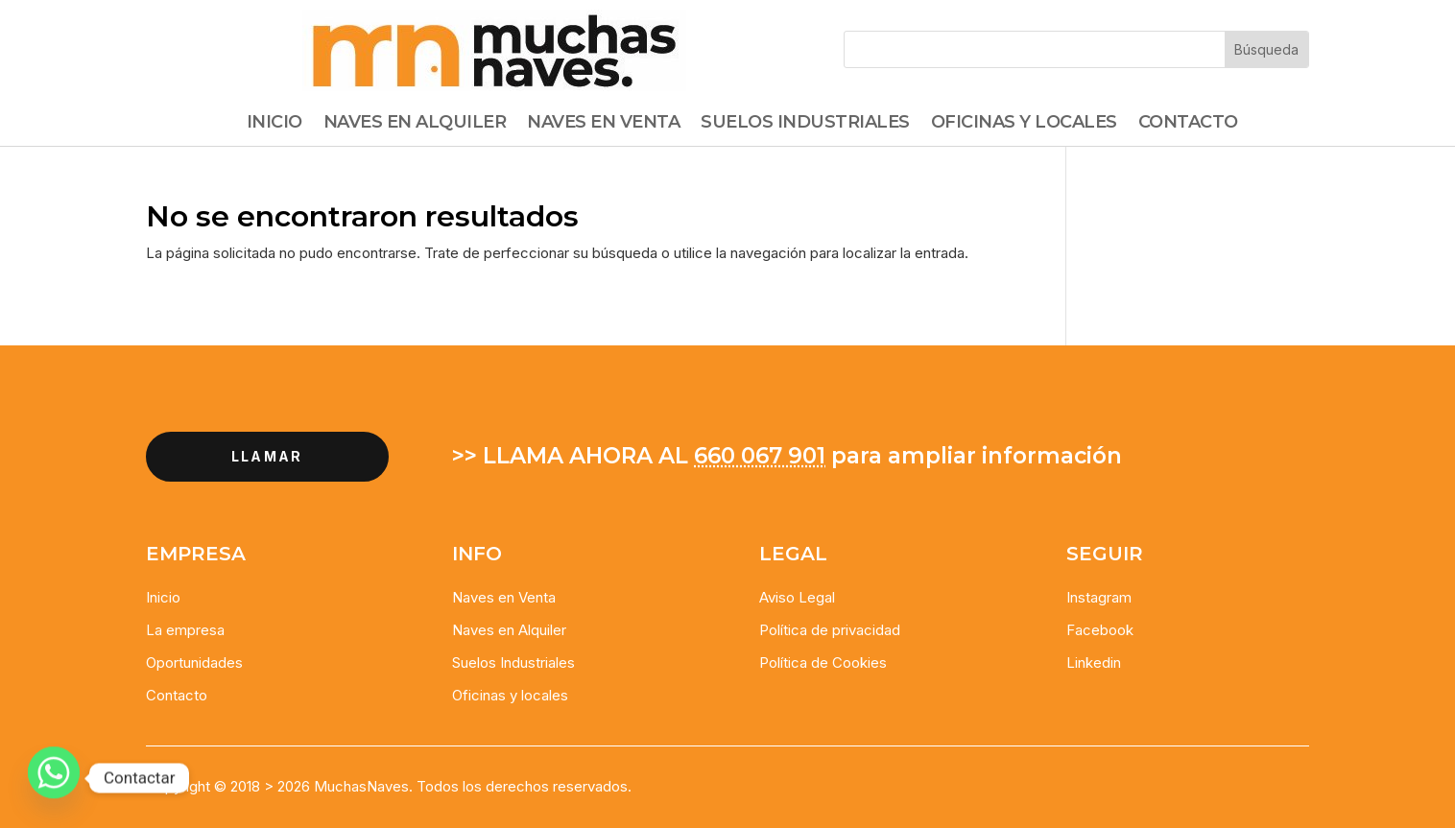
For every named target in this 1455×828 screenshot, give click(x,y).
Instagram (1099, 597)
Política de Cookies (823, 662)
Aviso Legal (797, 597)
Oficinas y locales (510, 695)
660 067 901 (759, 455)
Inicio (274, 123)
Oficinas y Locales (1024, 123)
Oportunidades (194, 662)
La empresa (185, 630)
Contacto (1188, 123)
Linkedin (1093, 662)
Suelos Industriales (805, 123)
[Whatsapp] (54, 778)
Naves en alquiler (415, 123)
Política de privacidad (829, 630)
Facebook (1099, 630)
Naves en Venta (603, 123)
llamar (266, 456)
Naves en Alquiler (509, 630)
